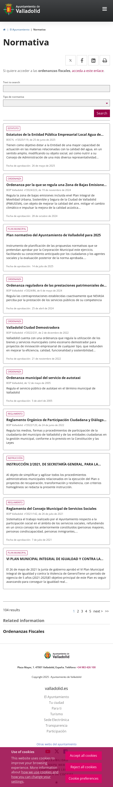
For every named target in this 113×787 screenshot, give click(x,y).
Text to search (11, 82)
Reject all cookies (83, 767)
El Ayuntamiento (19, 29)
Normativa (39, 29)
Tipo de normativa (13, 97)
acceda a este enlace (88, 70)
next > (98, 611)
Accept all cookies (83, 755)
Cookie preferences (83, 778)
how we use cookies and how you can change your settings (34, 777)
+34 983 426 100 (86, 667)
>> (107, 611)
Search (102, 113)
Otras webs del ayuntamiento (56, 744)
